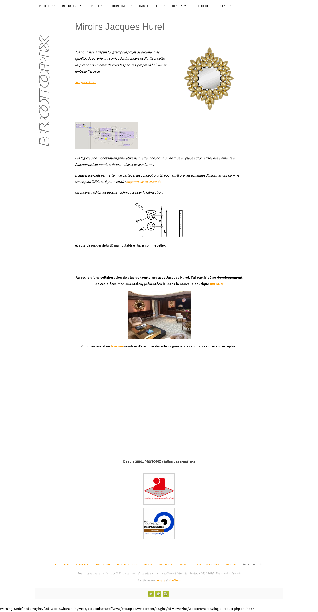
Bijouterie (62, 564)
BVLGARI (216, 283)
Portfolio (165, 564)
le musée (117, 346)
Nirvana (160, 580)
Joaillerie (82, 564)
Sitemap (231, 564)
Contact (184, 564)
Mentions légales (207, 564)
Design (147, 564)
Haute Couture (127, 564)
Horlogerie (102, 564)
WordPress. (174, 580)
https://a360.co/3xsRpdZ (144, 181)
